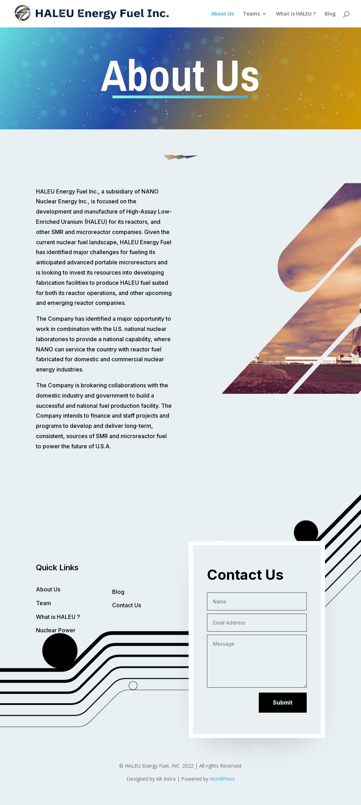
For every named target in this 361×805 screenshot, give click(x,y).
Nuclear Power (55, 630)
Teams (251, 14)
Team (43, 603)
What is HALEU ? (296, 14)
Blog (330, 14)
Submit (283, 702)
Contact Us (126, 605)
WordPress (222, 778)
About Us (222, 14)
